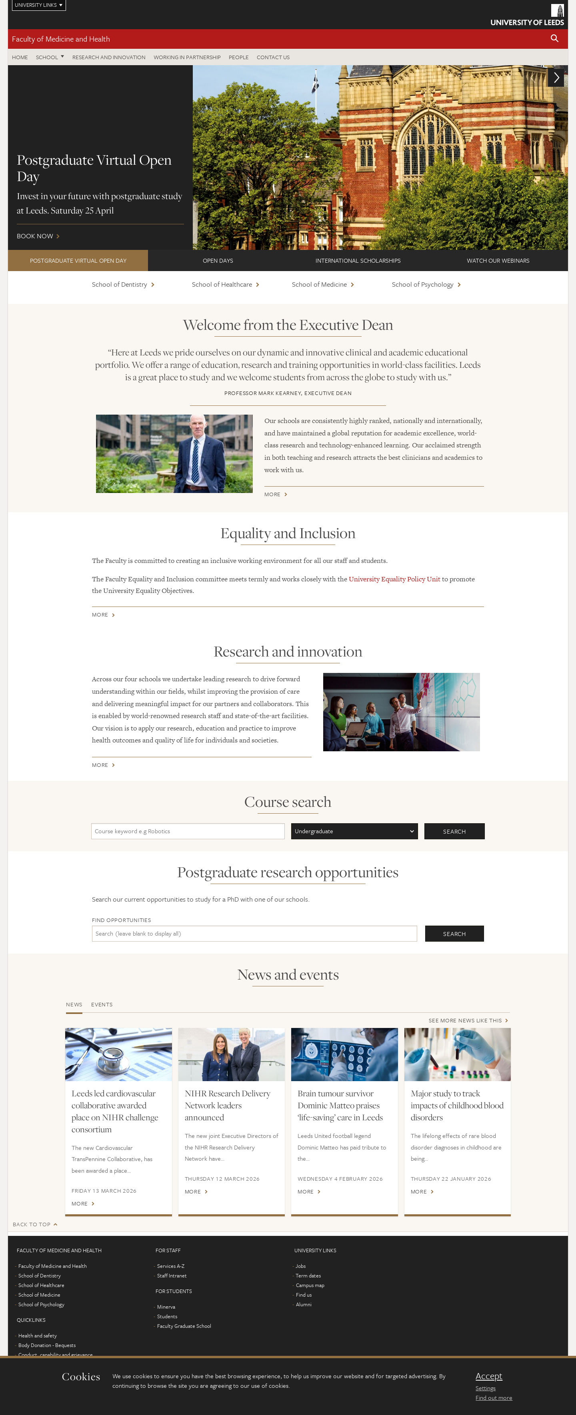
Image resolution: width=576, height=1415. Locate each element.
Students (167, 1316)
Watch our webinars (498, 260)
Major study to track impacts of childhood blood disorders (457, 1105)
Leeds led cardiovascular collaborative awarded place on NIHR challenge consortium (115, 1111)
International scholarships (358, 260)
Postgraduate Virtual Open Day (78, 260)
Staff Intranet (172, 1275)
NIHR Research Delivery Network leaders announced (227, 1105)
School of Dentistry (119, 284)
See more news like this (465, 1020)
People (239, 57)
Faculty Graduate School (184, 1326)
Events (102, 1004)
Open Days (218, 260)
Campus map (310, 1285)
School (47, 57)
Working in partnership (187, 57)
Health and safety (37, 1335)
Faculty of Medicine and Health (61, 38)
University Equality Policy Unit (394, 579)
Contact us (273, 57)
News (74, 1004)
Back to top (31, 1224)
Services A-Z (170, 1266)
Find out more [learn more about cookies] (494, 1397)
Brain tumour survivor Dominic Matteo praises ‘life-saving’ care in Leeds (340, 1105)
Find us (304, 1295)
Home (20, 57)
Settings (486, 1387)
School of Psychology (423, 284)
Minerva (166, 1307)
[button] (555, 39)
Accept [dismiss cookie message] (489, 1376)
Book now (288, 157)
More (272, 495)
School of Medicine (319, 284)
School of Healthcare (222, 284)
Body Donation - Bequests (47, 1345)
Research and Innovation (109, 57)
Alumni (304, 1304)
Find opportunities (121, 920)
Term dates (308, 1275)
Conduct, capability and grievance (55, 1355)
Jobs (301, 1266)
